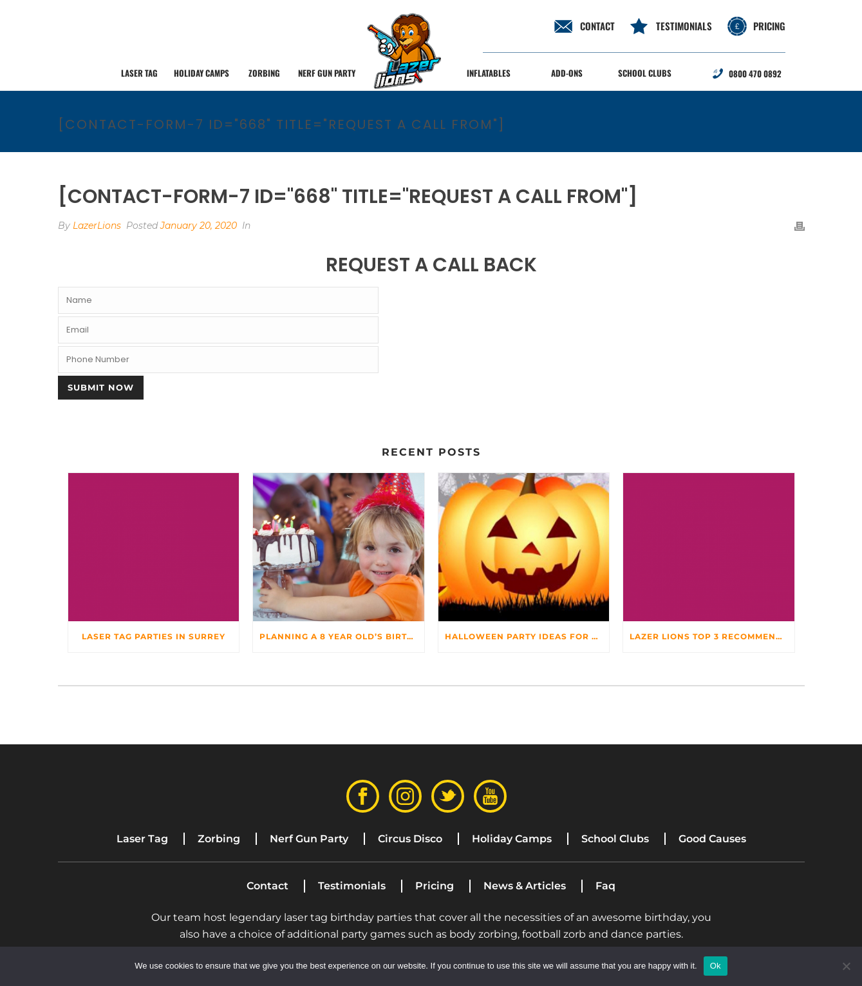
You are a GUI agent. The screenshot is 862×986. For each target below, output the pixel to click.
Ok (715, 966)
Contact (267, 886)
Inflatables (489, 72)
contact (597, 26)
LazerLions (97, 225)
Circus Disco (410, 839)
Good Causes (712, 839)
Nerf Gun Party (326, 72)
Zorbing (264, 72)
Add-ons (567, 72)
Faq (605, 886)
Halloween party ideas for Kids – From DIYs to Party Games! (527, 636)
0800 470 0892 (755, 73)
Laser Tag (139, 72)
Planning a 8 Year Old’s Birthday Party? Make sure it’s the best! (341, 636)
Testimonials (684, 26)
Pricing (769, 26)
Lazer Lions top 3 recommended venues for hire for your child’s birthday (712, 636)
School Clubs (644, 72)
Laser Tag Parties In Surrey (153, 636)
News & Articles (524, 886)
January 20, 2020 (198, 225)
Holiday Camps (201, 72)
